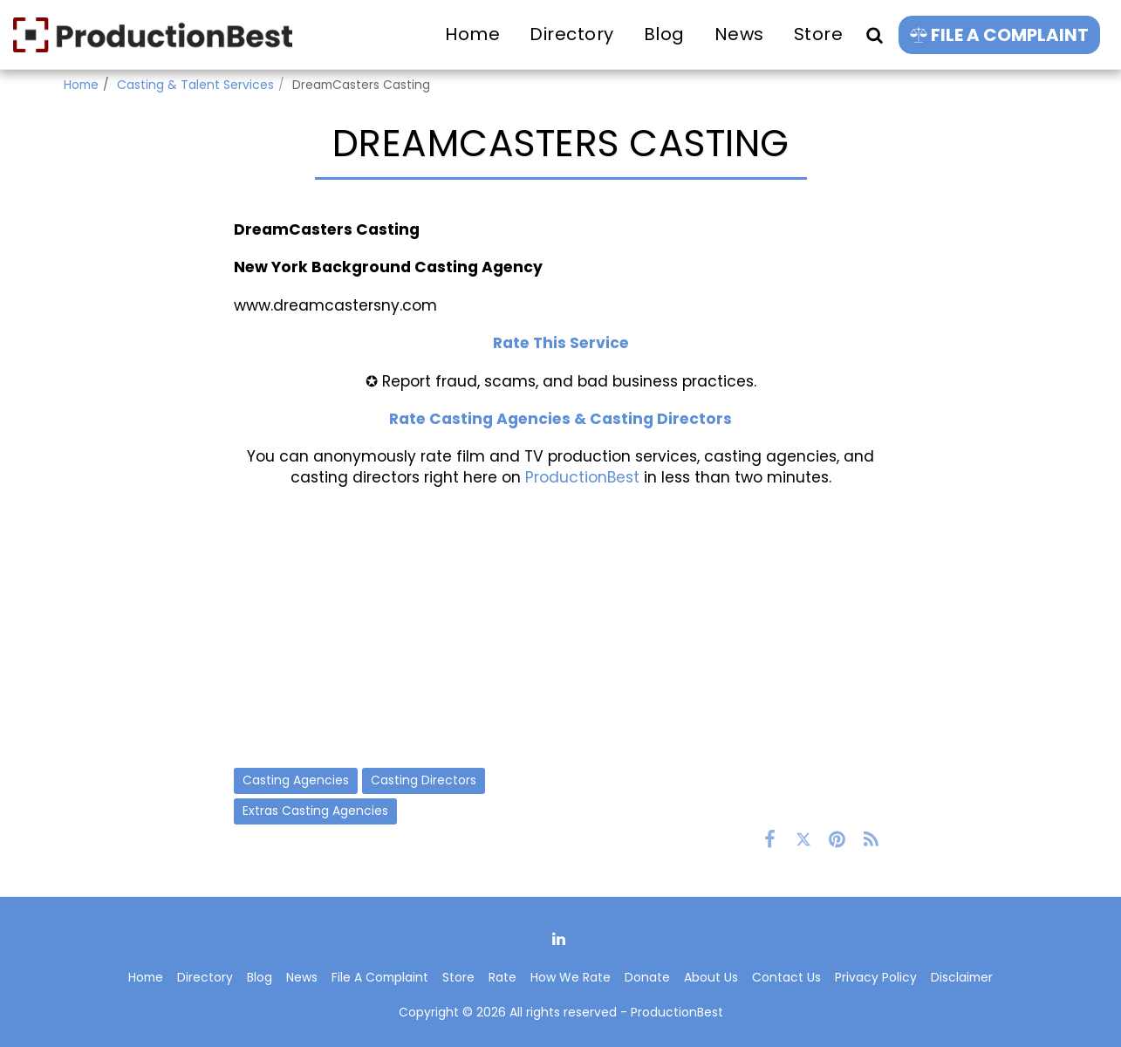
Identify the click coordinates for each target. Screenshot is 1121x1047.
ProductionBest (582, 477)
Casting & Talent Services (195, 84)
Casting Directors (423, 780)
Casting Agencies (296, 780)
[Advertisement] (561, 627)
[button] (874, 34)
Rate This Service (561, 342)
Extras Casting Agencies (315, 810)
